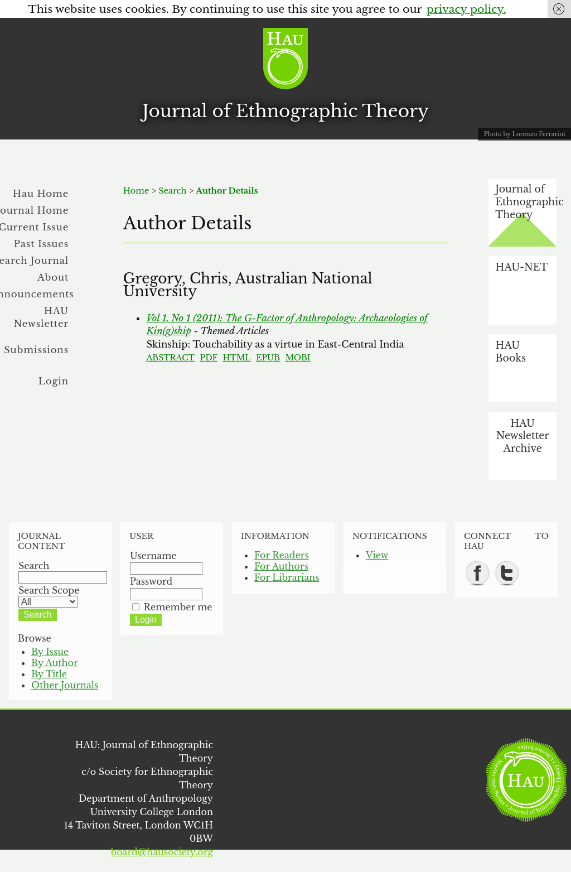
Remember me (178, 607)
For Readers (281, 555)
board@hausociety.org (162, 851)
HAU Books (510, 351)
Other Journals (64, 685)
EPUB (268, 358)
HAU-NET (521, 267)
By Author (54, 662)
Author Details (227, 191)
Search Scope (48, 596)
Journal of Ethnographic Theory (285, 111)
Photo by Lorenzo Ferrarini (524, 134)
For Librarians (287, 577)
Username (153, 555)
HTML (237, 358)
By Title (49, 674)
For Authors (281, 566)
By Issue (50, 651)
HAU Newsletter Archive (522, 436)
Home (136, 191)
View (377, 555)
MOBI (298, 358)
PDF (208, 358)
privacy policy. (466, 9)
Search (172, 191)
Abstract (170, 358)
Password (151, 581)
